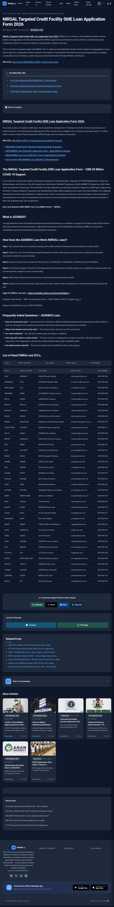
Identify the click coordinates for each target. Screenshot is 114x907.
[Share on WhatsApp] (37, 604)
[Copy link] (77, 604)
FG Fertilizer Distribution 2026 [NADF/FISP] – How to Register (33, 80)
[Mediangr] (18, 848)
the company (95, 849)
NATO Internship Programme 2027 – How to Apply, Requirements (32, 656)
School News (76, 3)
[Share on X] (51, 604)
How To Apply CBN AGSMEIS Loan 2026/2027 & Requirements (32, 159)
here (78, 299)
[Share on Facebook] (63, 604)
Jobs (61, 3)
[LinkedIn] (26, 876)
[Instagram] (21, 876)
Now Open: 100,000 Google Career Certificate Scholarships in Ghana (36, 86)
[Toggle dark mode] (109, 4)
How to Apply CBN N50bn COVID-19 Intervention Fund (35, 62)
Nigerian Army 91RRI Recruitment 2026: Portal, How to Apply (31, 663)
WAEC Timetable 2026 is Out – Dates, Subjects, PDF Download (31, 652)
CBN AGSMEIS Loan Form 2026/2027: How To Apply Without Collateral (36, 155)
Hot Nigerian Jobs (14, 13)
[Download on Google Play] (80, 888)
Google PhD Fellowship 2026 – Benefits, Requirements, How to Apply (34, 659)
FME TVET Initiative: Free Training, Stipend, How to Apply (29, 645)
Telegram (31, 625)
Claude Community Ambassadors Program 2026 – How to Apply (32, 667)
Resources (69, 849)
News (68, 3)
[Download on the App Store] (99, 888)
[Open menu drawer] (104, 4)
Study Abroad (88, 3)
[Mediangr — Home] (9, 4)
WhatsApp (82, 625)
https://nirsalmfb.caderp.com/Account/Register (49, 293)
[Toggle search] (99, 4)
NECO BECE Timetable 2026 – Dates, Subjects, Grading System (34, 91)
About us (28, 3)
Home (20, 3)
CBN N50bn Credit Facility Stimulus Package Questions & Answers (34, 147)
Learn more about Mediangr (18, 871)
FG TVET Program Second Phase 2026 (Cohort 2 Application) (31, 649)
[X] (16, 876)
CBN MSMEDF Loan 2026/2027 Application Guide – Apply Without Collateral (38, 151)
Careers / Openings (47, 849)
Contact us (38, 3)
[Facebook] (11, 876)
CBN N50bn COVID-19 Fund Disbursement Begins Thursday (37, 140)
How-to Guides (48, 3)
